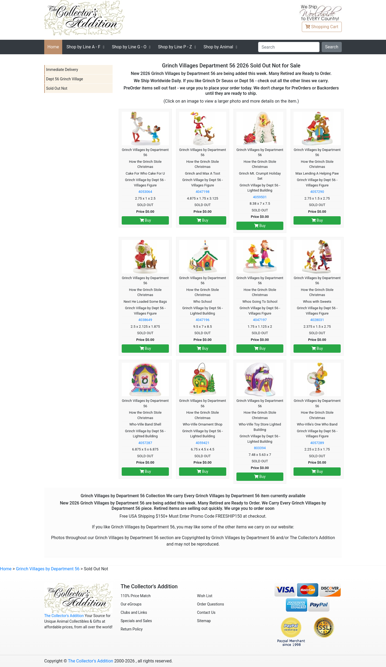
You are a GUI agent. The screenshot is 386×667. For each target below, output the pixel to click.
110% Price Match (136, 596)
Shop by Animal (218, 46)
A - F (83, 46)
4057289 (317, 443)
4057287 (145, 443)
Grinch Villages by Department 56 (47, 568)
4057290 (317, 192)
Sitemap (204, 621)
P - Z (175, 46)
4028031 (317, 320)
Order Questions (210, 604)
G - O (129, 46)
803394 (260, 448)
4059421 (202, 443)
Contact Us (206, 612)
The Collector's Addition (64, 616)
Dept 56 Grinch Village (64, 79)
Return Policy (132, 629)
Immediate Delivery (62, 69)
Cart (321, 26)
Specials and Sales (136, 621)
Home (53, 46)
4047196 (202, 320)
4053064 (145, 192)
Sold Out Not (56, 88)
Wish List (204, 596)
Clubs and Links (134, 612)
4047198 (202, 192)
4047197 (260, 320)
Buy (145, 220)
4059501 (260, 197)
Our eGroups (131, 604)
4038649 (145, 320)
